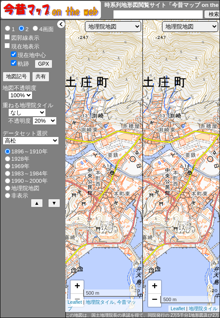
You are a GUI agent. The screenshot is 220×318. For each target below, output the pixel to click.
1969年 (20, 166)
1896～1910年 (29, 151)
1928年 (20, 159)
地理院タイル (100, 302)
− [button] (154, 300)
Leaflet (75, 302)
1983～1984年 (29, 173)
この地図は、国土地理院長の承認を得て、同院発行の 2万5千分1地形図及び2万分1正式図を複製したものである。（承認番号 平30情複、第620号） (142, 315)
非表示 (19, 195)
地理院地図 (25, 188)
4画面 (46, 29)
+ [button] (77, 286)
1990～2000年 (29, 181)
